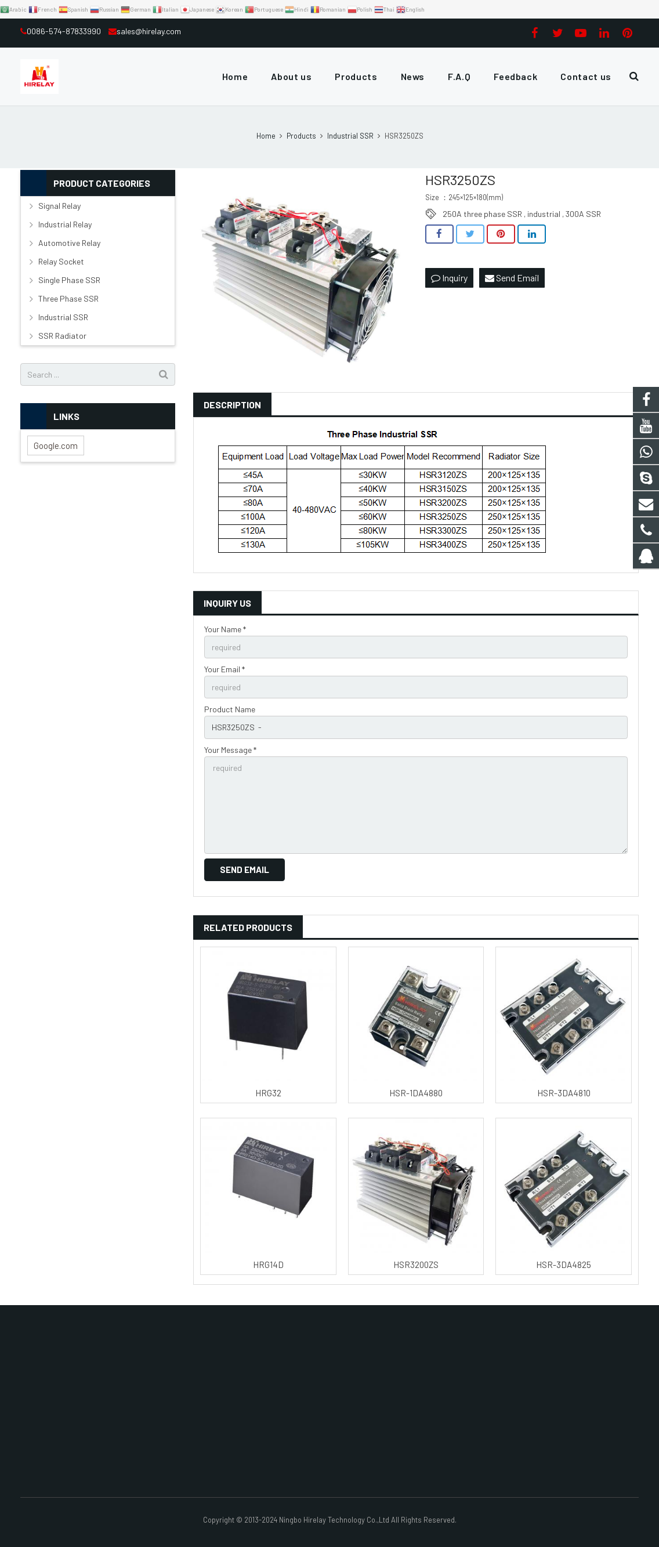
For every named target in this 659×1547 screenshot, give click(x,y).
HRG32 (268, 1093)
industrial (543, 214)
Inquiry (449, 277)
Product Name (229, 709)
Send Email (512, 277)
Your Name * (225, 629)
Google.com (56, 445)
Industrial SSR (63, 317)
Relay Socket (61, 261)
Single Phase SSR (69, 280)
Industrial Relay (65, 224)
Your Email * (224, 669)
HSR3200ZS (416, 1264)
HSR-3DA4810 (564, 1093)
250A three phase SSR (482, 214)
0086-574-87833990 (65, 31)
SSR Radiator (62, 335)
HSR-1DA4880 (416, 1093)
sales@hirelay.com (149, 31)
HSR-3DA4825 (563, 1264)
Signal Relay (59, 206)
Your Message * (230, 750)
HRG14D (268, 1264)
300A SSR (583, 214)
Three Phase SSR (68, 298)
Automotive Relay (69, 243)
